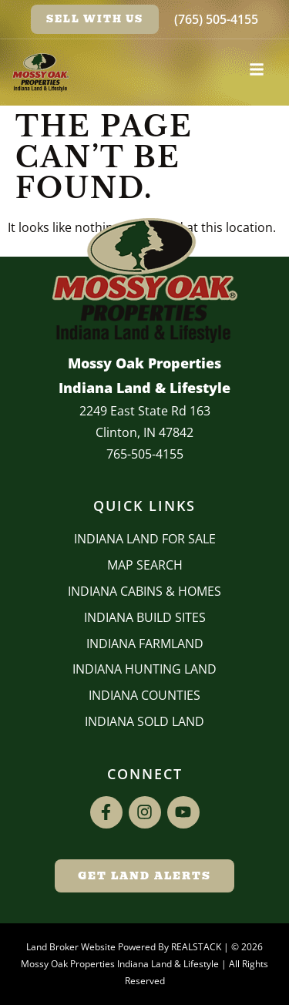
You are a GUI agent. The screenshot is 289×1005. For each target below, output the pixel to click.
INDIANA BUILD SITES (145, 617)
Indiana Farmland (144, 643)
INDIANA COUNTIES (144, 695)
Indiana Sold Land (144, 721)
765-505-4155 (144, 453)
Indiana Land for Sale (145, 538)
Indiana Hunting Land (144, 668)
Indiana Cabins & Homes (144, 591)
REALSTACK (196, 946)
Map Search (145, 564)
